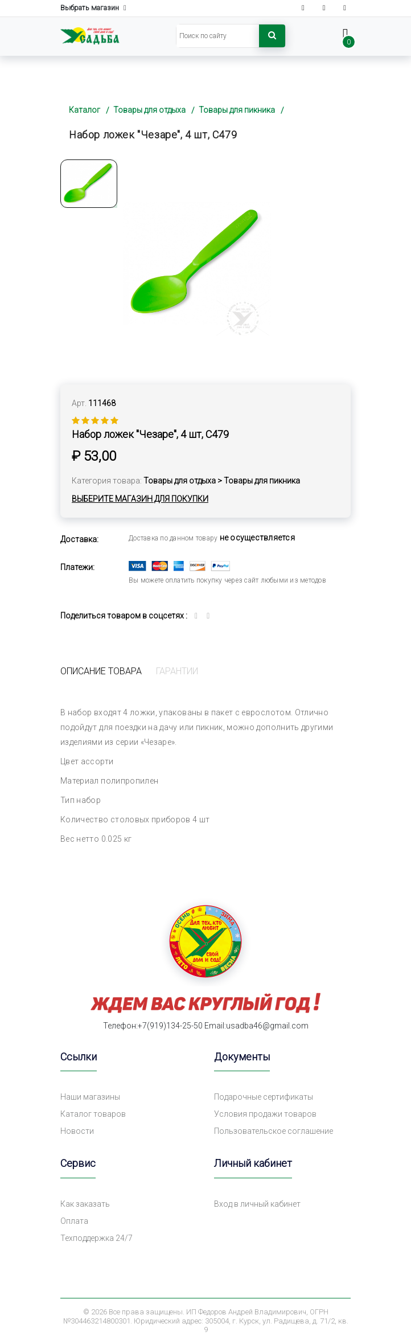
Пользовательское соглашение (273, 1131)
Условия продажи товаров (265, 1113)
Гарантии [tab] (177, 671)
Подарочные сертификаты (263, 1096)
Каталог (84, 109)
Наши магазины (90, 1096)
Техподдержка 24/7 (96, 1238)
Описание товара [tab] (101, 671)
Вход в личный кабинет (257, 1203)
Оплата (74, 1221)
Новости (77, 1131)
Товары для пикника (237, 109)
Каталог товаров (93, 1113)
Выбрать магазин (93, 8)
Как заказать (85, 1203)
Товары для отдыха (149, 109)
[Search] (217, 35)
